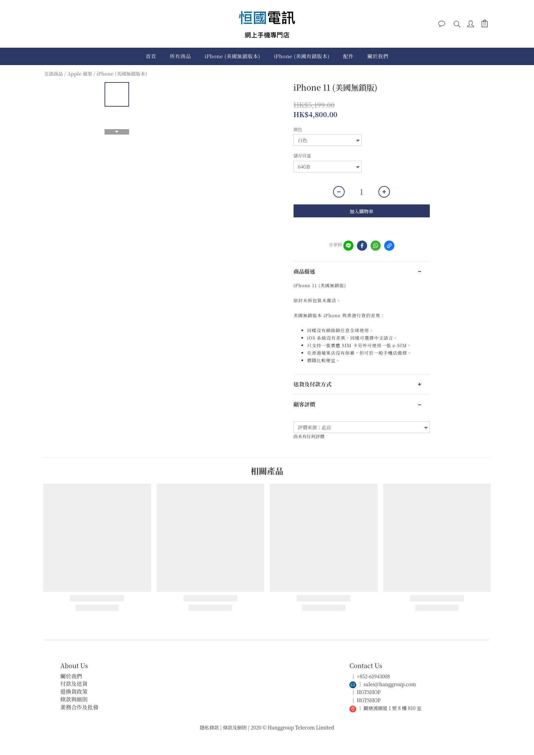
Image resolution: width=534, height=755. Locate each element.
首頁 (150, 56)
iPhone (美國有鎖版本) (302, 56)
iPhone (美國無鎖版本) (232, 56)
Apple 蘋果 (79, 73)
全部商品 (53, 73)
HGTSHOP (369, 692)
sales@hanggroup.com (390, 684)
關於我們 (378, 56)
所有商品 (180, 56)
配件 (348, 56)
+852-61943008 (373, 676)
